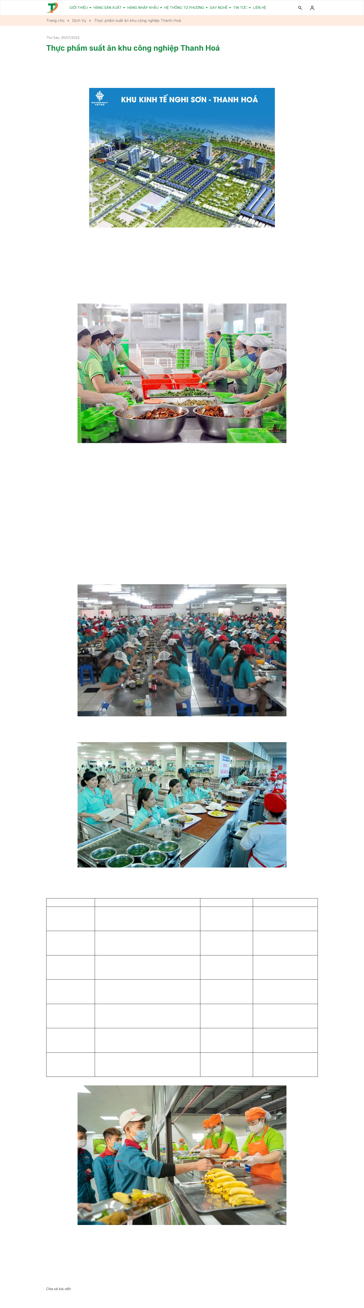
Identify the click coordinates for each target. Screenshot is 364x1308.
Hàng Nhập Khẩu (143, 7)
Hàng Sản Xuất (108, 7)
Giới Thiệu (79, 7)
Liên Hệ (259, 7)
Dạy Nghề (219, 7)
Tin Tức (240, 7)
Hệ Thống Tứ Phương (184, 7)
